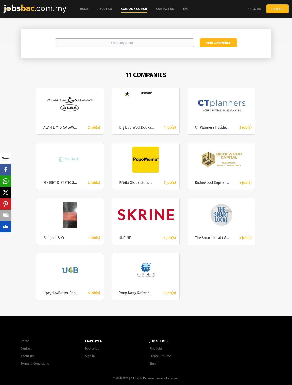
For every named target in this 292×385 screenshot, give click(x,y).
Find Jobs (156, 349)
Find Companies (218, 43)
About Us (27, 356)
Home (25, 341)
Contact (26, 349)
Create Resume (160, 356)
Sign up (277, 9)
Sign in (254, 9)
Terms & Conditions (35, 364)
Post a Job (92, 349)
